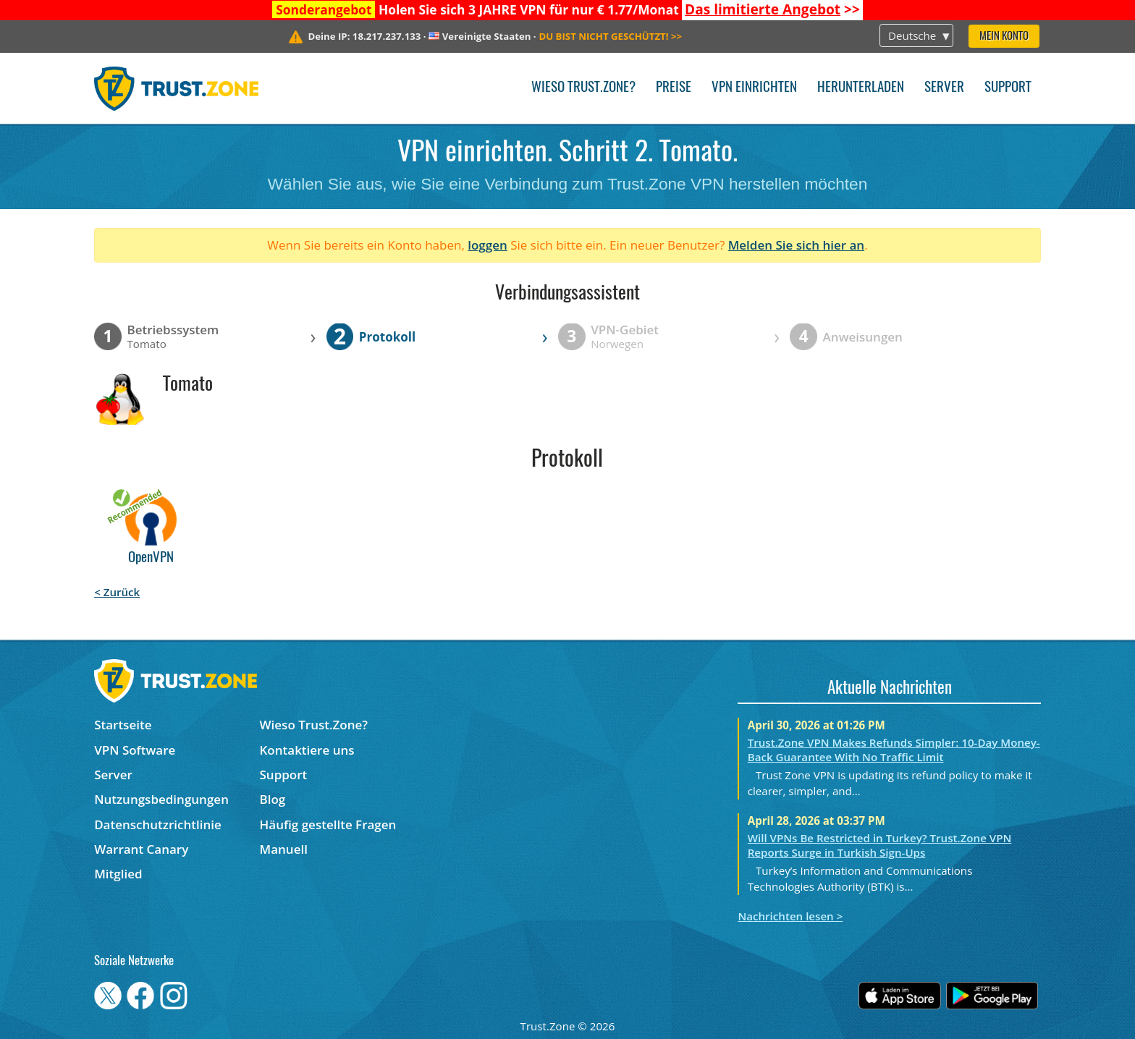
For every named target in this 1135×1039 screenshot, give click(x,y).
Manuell (284, 849)
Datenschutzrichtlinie (157, 824)
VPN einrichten (754, 88)
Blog (273, 799)
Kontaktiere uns (307, 750)
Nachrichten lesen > (790, 916)
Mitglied (118, 873)
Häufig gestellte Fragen (328, 824)
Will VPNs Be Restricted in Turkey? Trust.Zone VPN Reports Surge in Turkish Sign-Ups (880, 845)
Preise (673, 88)
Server (944, 88)
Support (1007, 88)
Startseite (122, 724)
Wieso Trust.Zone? (583, 88)
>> (772, 9)
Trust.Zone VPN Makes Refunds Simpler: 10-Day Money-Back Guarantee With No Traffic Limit (894, 749)
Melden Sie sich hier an (796, 245)
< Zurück (117, 592)
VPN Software (134, 750)
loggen (487, 245)
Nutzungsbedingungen (161, 799)
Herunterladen (860, 88)
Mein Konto (1004, 36)
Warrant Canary (141, 849)
